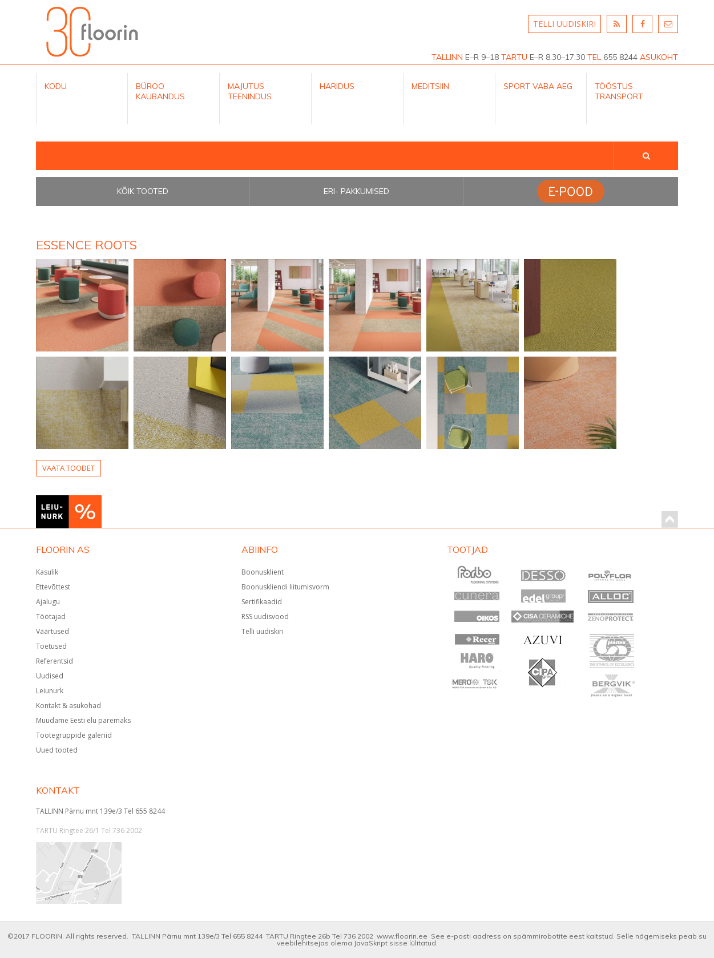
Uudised (49, 676)
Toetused (51, 646)
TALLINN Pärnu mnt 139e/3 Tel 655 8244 (100, 811)
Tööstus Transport (619, 91)
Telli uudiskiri (262, 631)
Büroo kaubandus (160, 91)
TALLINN (447, 57)
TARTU (514, 57)
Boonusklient (262, 572)
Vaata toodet (68, 468)
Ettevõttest (53, 587)
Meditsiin (430, 86)
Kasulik (47, 572)
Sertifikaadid (261, 602)
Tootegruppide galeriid (74, 735)
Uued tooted (57, 750)
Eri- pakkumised (356, 191)
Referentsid (54, 661)
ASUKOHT (659, 57)
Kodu (56, 86)
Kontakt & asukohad (68, 705)
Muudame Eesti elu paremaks (83, 720)
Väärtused (52, 631)
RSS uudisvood (265, 616)
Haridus (337, 86)
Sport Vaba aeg (537, 86)
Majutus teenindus (250, 91)
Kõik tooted (142, 191)
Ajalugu (48, 602)
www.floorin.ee (402, 936)
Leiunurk (49, 691)
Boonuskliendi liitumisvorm (285, 587)
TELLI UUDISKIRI (564, 23)
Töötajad (51, 616)
